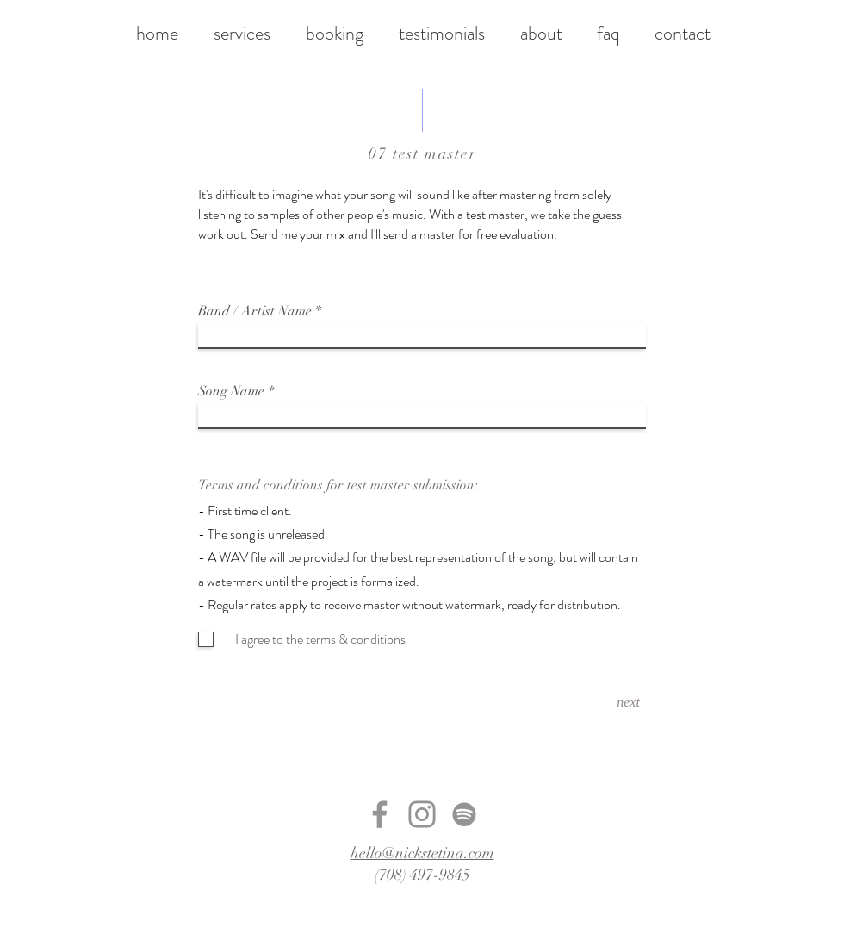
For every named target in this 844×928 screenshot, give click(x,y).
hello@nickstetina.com (422, 853)
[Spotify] (464, 814)
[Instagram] (422, 814)
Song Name (231, 391)
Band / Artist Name (255, 311)
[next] (628, 702)
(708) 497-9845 (422, 874)
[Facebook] (380, 814)
